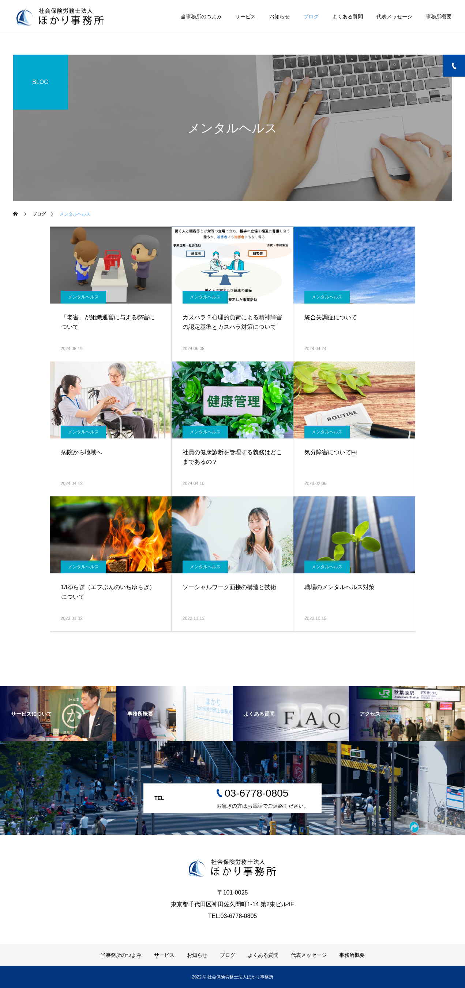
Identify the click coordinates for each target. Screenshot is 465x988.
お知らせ (279, 16)
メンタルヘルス (83, 297)
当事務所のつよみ (201, 16)
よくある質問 (347, 16)
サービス (245, 16)
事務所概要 (438, 16)
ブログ (311, 16)
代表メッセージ (394, 16)
